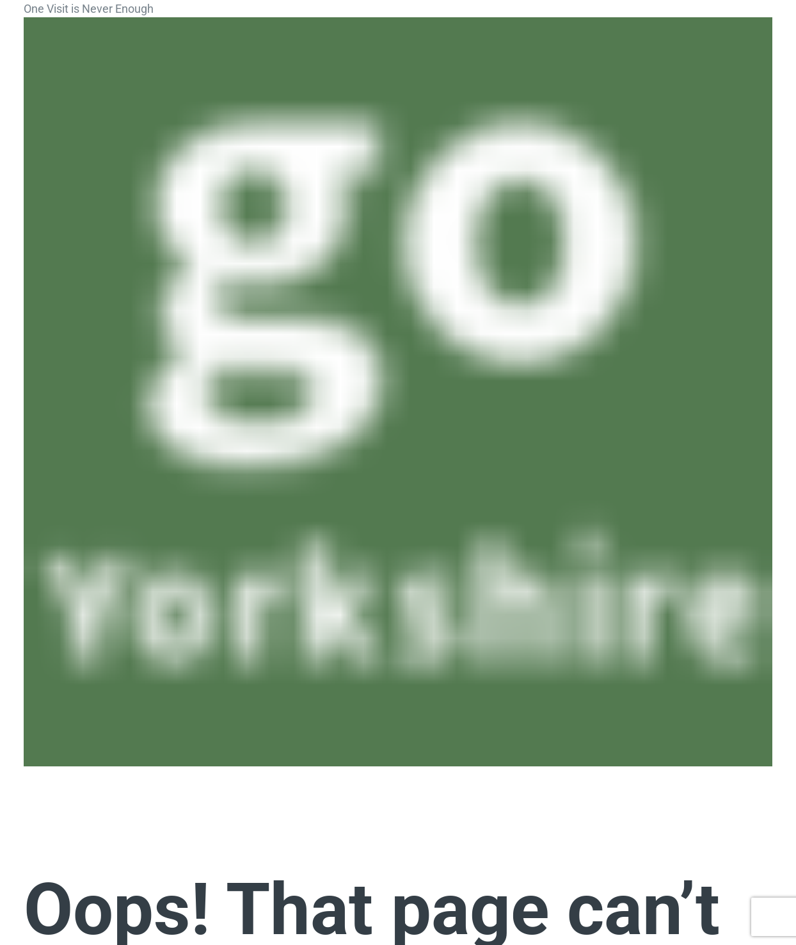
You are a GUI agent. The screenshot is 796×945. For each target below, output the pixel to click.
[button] (46, 783)
